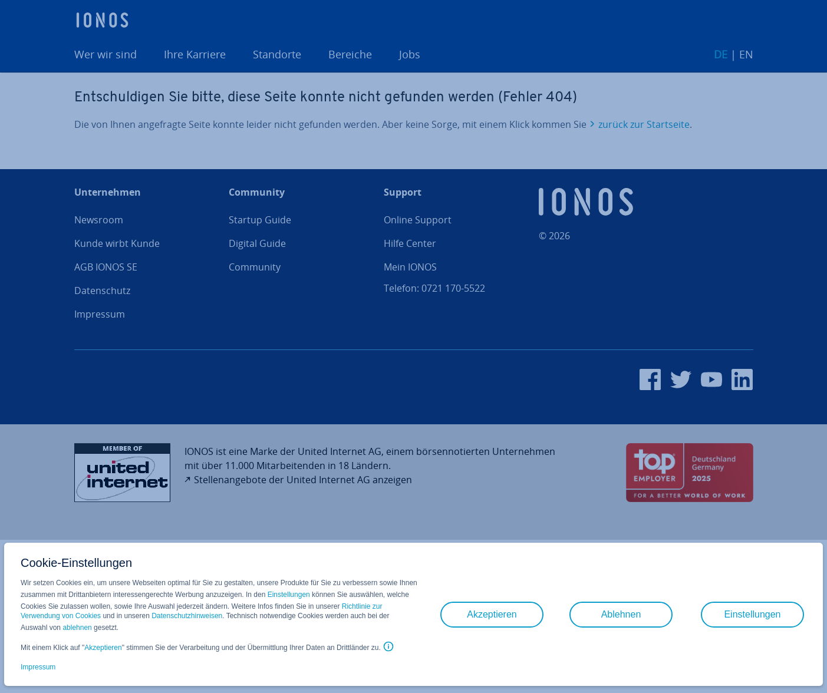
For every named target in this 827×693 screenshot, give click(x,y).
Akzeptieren (102, 648)
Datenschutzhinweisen (186, 616)
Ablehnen (621, 614)
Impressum (38, 667)
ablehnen (76, 627)
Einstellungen (289, 594)
